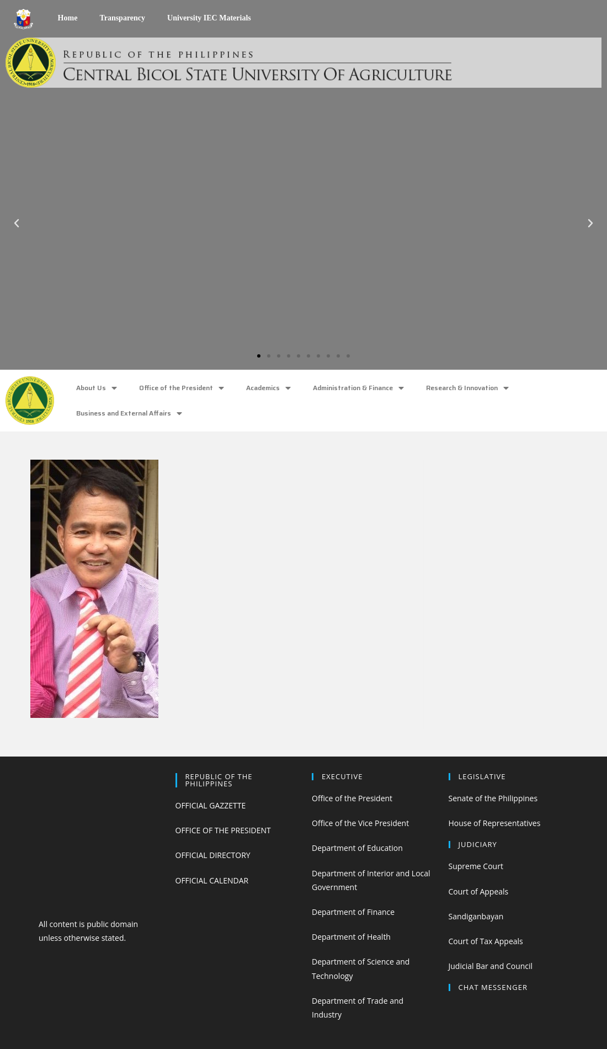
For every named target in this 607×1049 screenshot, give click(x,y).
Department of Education (357, 848)
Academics (268, 388)
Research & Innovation (467, 388)
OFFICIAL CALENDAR (212, 880)
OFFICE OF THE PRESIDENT (223, 830)
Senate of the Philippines (493, 798)
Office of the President (181, 388)
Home (68, 18)
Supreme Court (476, 866)
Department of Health (351, 936)
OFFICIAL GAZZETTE (210, 805)
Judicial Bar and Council (491, 966)
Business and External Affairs (129, 413)
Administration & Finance (358, 388)
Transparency (122, 18)
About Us (96, 388)
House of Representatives (495, 823)
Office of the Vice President (360, 823)
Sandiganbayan (476, 916)
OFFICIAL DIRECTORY (213, 855)
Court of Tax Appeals (486, 941)
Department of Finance (353, 912)
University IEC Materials (209, 18)
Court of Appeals (479, 891)
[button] (258, 356)
